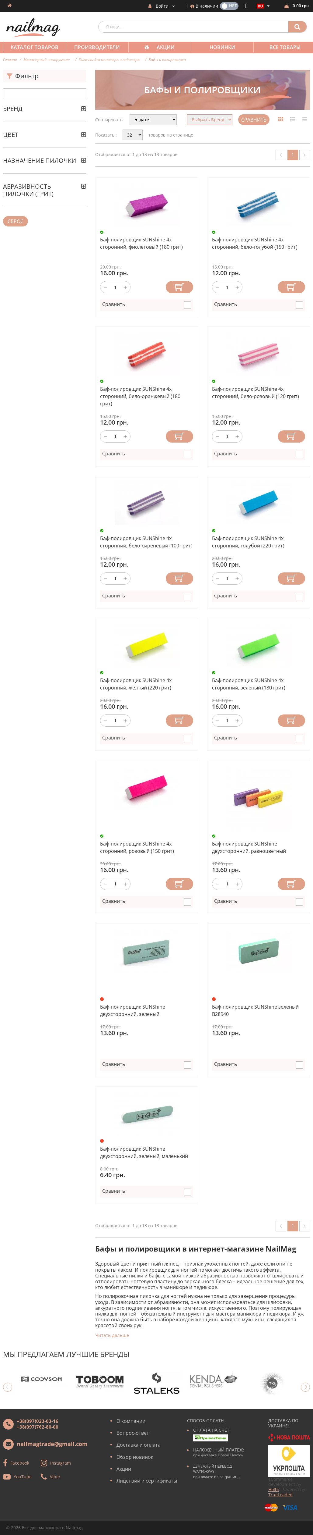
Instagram (60, 1463)
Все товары (279, 47)
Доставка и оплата (139, 1444)
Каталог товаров (34, 47)
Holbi (273, 1489)
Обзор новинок (135, 1457)
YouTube (23, 1477)
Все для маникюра (41, 1527)
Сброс (15, 221)
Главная (10, 59)
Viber (55, 1477)
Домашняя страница (9, 5)
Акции (163, 47)
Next (305, 1387)
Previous (7, 1387)
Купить (179, 287)
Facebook (19, 1463)
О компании (131, 1421)
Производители (95, 47)
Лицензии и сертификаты (147, 1480)
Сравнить (253, 119)
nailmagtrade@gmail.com (52, 1444)
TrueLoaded (280, 1495)
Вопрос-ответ (133, 1433)
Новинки (218, 47)
